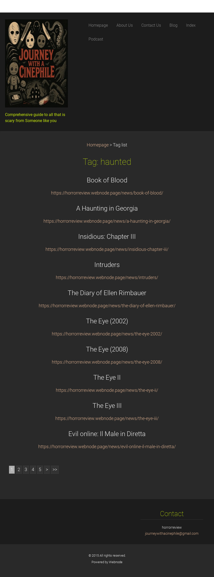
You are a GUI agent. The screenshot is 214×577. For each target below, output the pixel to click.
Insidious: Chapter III (107, 236)
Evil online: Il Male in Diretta (107, 434)
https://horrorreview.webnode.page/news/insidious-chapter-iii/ (107, 249)
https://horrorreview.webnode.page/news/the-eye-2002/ (107, 333)
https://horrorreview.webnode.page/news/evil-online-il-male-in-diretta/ (107, 446)
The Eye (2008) (107, 349)
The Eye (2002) (107, 321)
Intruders (107, 264)
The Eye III (107, 405)
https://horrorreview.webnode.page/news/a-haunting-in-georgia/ (107, 221)
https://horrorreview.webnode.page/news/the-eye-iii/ (107, 418)
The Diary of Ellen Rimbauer (107, 293)
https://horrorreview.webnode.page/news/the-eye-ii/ (107, 390)
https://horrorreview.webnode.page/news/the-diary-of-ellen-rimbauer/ (107, 305)
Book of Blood (107, 180)
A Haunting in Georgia (107, 208)
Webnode (115, 562)
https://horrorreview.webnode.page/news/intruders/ (107, 277)
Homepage (98, 144)
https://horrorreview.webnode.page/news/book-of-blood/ (107, 193)
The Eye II (107, 377)
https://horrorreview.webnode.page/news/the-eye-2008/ (107, 362)
